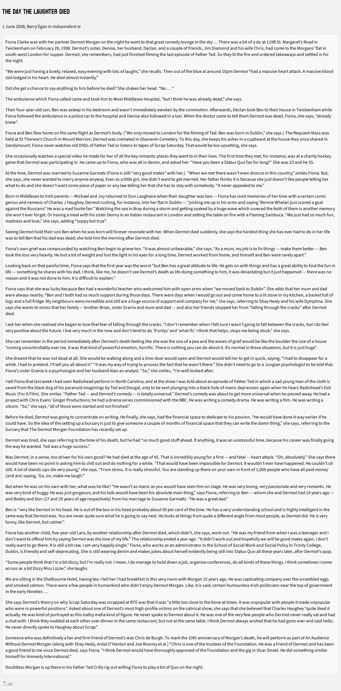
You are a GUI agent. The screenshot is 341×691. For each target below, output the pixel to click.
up (7, 683)
